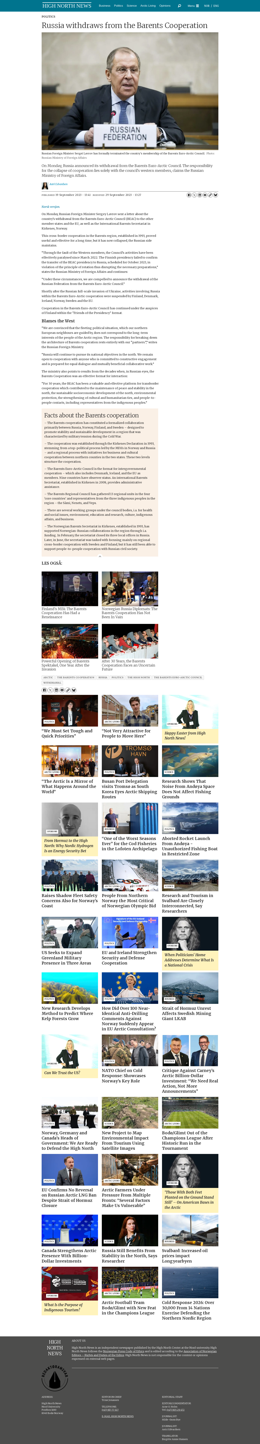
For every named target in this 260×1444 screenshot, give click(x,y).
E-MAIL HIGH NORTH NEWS (118, 1416)
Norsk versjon (50, 207)
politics (117, 677)
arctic (48, 677)
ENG (216, 5)
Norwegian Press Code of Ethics (123, 1351)
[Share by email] (204, 195)
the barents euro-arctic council (178, 677)
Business (104, 5)
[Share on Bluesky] (215, 195)
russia (102, 677)
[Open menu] (193, 6)
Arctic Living (148, 5)
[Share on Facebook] (189, 195)
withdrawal (52, 682)
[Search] (179, 6)
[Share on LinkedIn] (199, 195)
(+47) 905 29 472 (176, 1409)
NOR (206, 5)
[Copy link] (210, 195)
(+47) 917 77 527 (110, 1409)
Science (132, 5)
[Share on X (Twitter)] (194, 195)
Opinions (164, 5)
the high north (139, 677)
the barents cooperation (75, 677)
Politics (118, 5)
